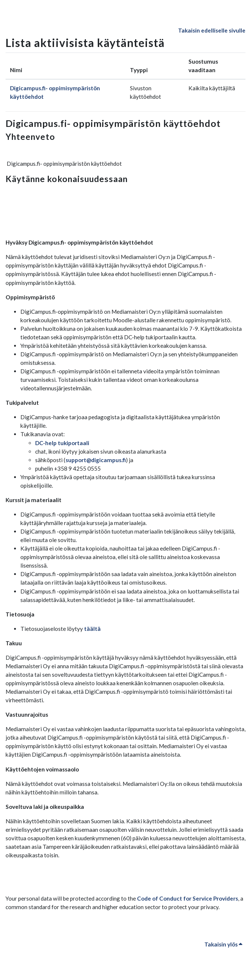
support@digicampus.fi (96, 460)
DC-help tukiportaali (62, 443)
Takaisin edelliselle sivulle (211, 30)
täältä (92, 628)
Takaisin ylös (223, 944)
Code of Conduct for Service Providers (187, 898)
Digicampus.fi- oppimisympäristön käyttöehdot (113, 123)
